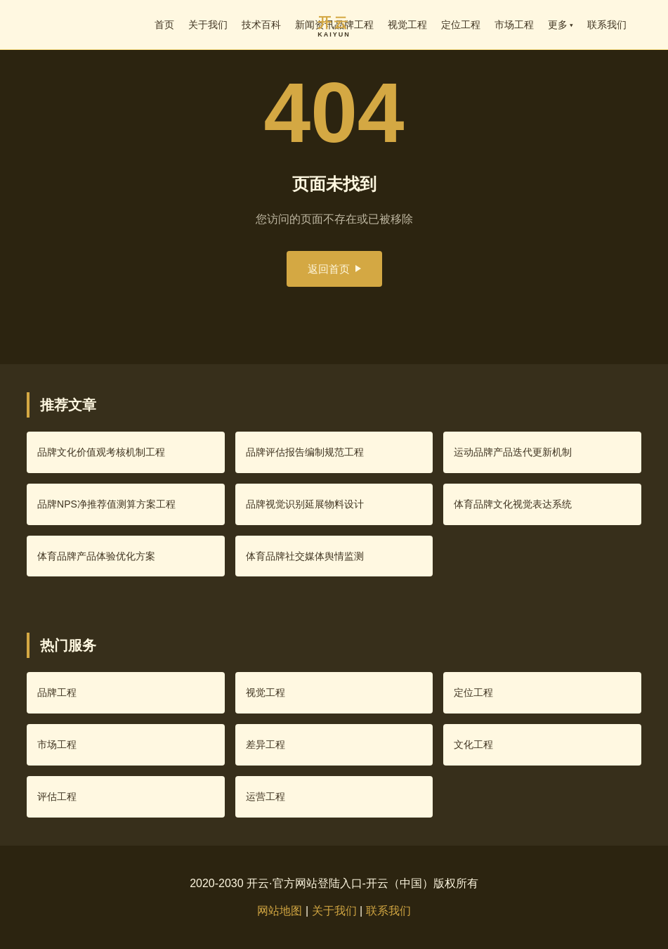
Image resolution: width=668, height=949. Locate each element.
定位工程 (460, 24)
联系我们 (607, 24)
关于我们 (208, 24)
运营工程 (265, 796)
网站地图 (279, 911)
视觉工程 (407, 24)
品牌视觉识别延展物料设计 (305, 504)
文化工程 (473, 744)
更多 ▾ (561, 24)
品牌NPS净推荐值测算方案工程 (106, 504)
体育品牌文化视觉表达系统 (513, 504)
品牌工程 (354, 24)
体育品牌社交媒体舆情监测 (305, 556)
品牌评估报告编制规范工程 (305, 452)
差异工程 (265, 744)
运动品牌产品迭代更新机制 (513, 452)
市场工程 (514, 24)
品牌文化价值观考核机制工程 (101, 452)
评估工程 (57, 796)
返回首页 (334, 269)
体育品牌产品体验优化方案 (96, 556)
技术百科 (261, 24)
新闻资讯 (314, 24)
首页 (164, 24)
